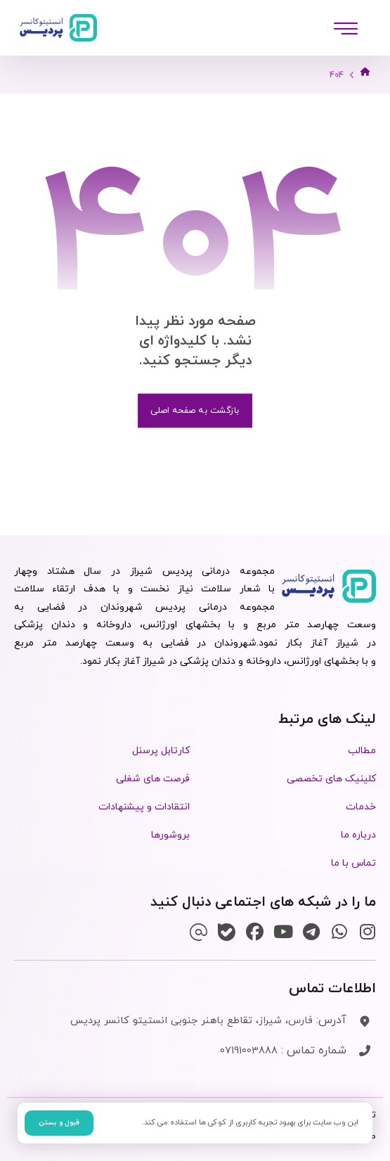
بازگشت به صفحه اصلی (195, 410)
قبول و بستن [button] (59, 1122)
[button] (345, 28)
